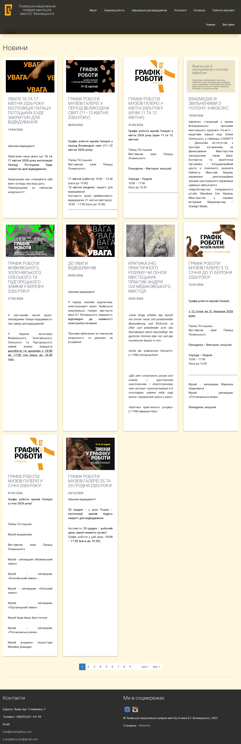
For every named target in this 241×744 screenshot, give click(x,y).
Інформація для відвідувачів (149, 10)
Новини (210, 24)
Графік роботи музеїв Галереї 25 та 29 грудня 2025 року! (90, 481)
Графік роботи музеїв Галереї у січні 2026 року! (25, 481)
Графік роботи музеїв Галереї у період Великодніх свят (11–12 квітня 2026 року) (88, 108)
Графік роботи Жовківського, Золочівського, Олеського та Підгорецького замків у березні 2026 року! (26, 277)
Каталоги (180, 10)
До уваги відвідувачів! (82, 266)
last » (156, 666)
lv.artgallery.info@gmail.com (20, 739)
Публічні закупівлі (223, 10)
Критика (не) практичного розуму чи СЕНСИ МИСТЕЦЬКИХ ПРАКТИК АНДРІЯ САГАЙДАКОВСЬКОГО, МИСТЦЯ (149, 277)
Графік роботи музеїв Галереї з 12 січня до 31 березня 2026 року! (210, 270)
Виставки (228, 24)
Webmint (144, 725)
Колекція (199, 10)
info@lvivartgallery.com (17, 731)
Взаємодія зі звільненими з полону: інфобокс (209, 103)
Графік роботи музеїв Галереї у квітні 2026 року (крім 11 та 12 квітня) (145, 108)
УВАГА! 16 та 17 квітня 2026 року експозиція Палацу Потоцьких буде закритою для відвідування (29, 110)
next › (145, 666)
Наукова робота (114, 10)
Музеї (93, 10)
